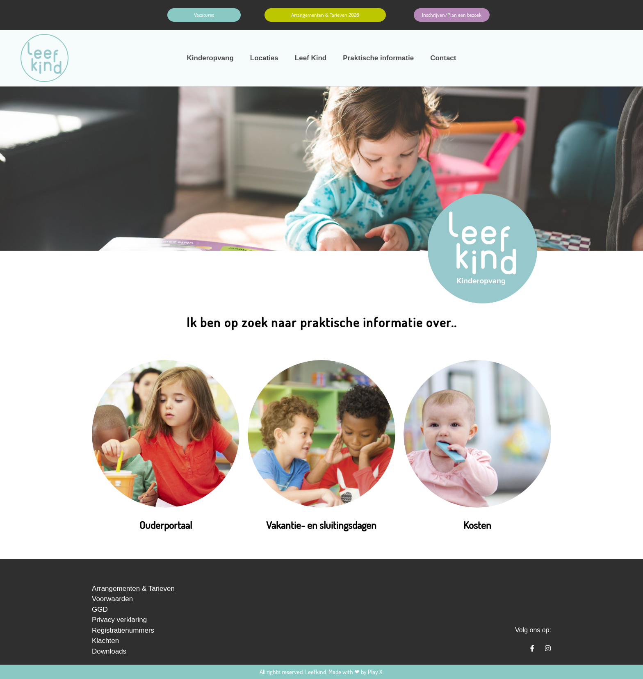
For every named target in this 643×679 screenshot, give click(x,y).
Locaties (264, 58)
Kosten (477, 524)
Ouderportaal (165, 524)
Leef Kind (310, 58)
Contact (443, 58)
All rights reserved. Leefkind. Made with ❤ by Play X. (322, 672)
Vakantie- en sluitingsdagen (321, 524)
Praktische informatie (378, 58)
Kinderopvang (210, 58)
